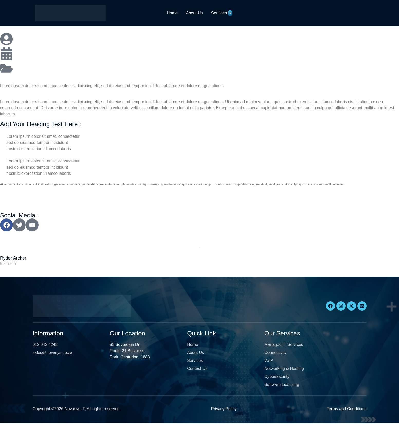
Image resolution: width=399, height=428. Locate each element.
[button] (15, 425)
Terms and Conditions (347, 409)
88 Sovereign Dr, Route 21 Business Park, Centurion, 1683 (130, 350)
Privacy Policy (224, 409)
